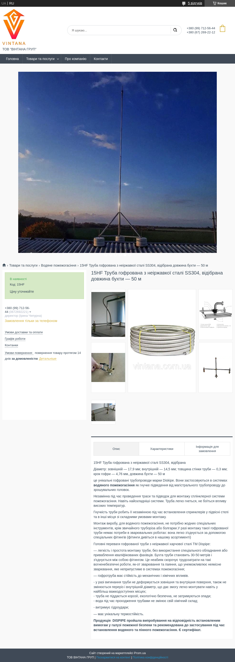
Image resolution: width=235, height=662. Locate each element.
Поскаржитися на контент (113, 657)
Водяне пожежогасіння (58, 265)
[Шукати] (175, 30)
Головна (12, 59)
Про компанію (75, 59)
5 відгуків (195, 3)
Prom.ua (140, 653)
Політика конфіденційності (150, 657)
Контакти (101, 59)
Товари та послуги (40, 59)
